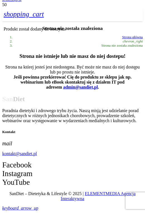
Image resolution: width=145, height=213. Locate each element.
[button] (20, 208)
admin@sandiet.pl (80, 87)
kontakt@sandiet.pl (19, 153)
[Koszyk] (24, 14)
